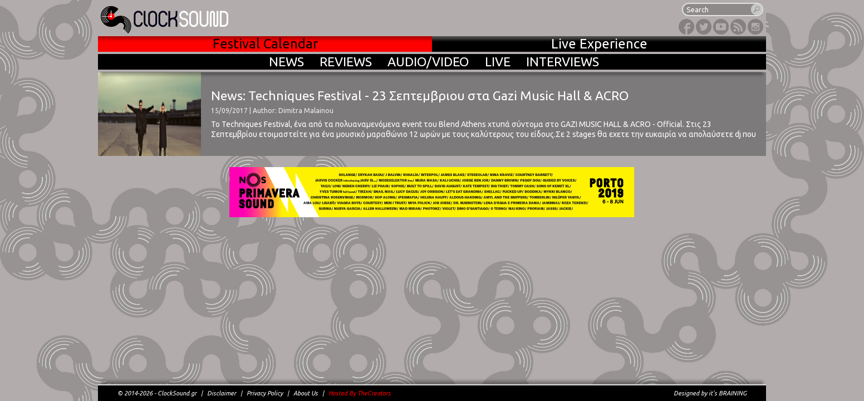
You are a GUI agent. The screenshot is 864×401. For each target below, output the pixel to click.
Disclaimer (221, 393)
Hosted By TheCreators (359, 393)
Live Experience (599, 43)
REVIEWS (346, 62)
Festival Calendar (265, 43)
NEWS (286, 62)
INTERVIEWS (562, 62)
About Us (305, 393)
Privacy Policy (265, 393)
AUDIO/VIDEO (428, 62)
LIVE (497, 62)
